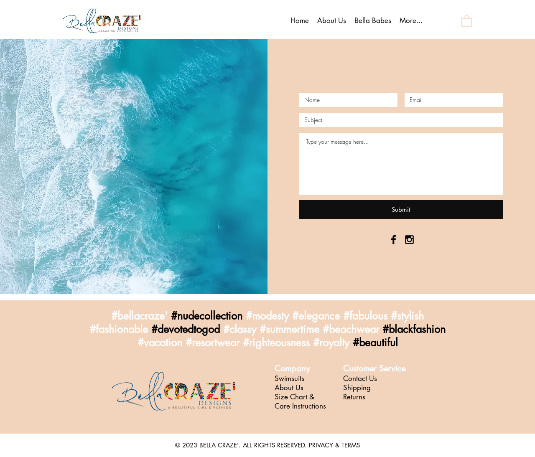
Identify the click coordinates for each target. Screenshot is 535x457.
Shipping (357, 387)
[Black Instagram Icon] (409, 240)
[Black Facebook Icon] (393, 240)
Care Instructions (300, 406)
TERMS (350, 445)
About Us (289, 387)
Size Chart (292, 396)
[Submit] (401, 209)
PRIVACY (321, 445)
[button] (466, 20)
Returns (354, 396)
